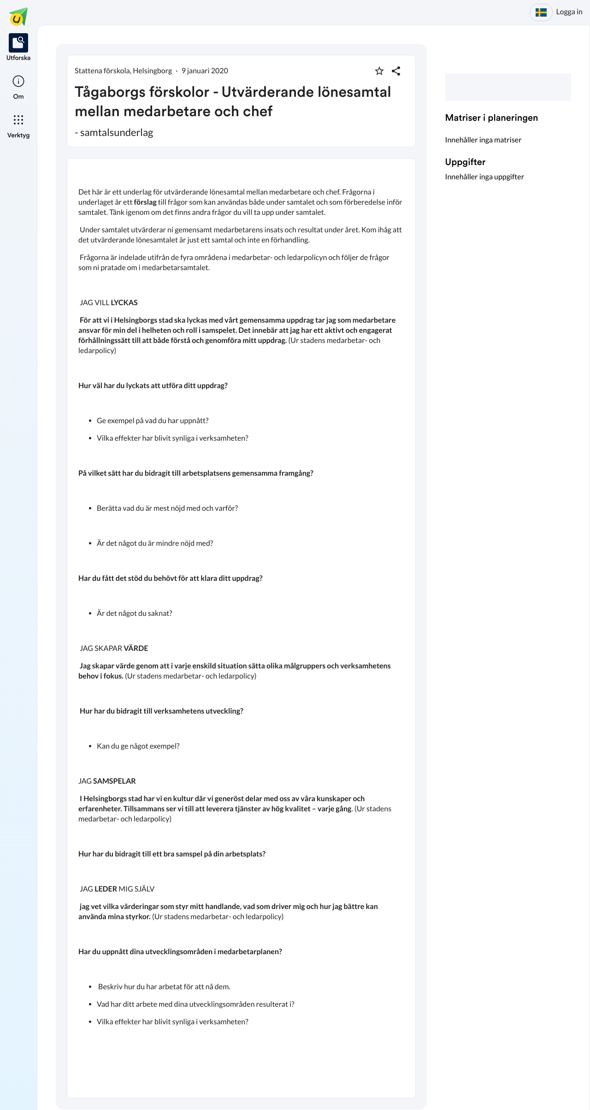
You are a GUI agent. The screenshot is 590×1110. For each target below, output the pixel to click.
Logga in (569, 11)
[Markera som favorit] (379, 71)
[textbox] (241, 628)
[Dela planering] (396, 71)
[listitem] (18, 48)
